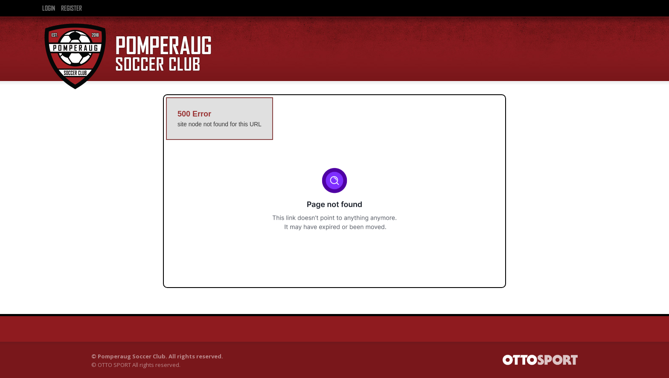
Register (71, 8)
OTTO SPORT (114, 365)
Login (48, 8)
